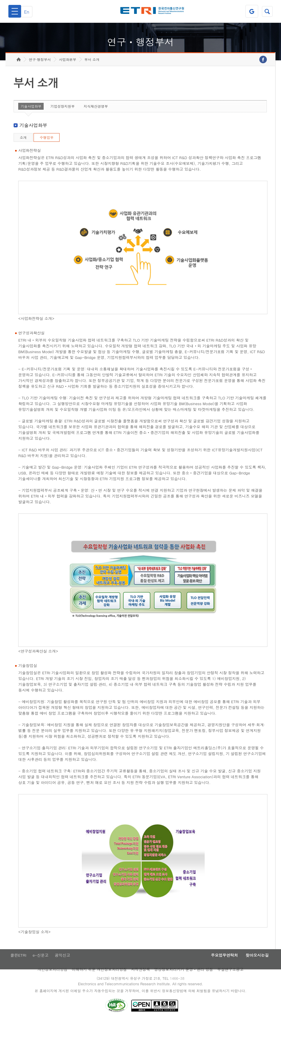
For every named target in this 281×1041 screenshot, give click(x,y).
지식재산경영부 (96, 123)
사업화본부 (67, 76)
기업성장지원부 (62, 123)
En (29, 11)
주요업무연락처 (216, 973)
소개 (23, 154)
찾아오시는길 (254, 973)
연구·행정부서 (40, 76)
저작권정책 (140, 987)
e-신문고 (40, 973)
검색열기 (266, 11)
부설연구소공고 (230, 987)
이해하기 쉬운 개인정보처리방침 (99, 987)
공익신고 (64, 973)
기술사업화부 (31, 123)
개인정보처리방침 (52, 987)
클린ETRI (16, 973)
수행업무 (46, 154)
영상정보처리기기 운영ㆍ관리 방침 (183, 987)
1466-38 (179, 996)
